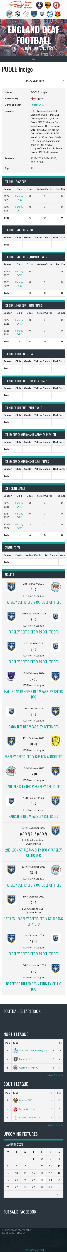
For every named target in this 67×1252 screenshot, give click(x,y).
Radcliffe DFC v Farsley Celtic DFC (34, 727)
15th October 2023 (33, 738)
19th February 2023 (33, 768)
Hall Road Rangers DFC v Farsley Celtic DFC (33, 694)
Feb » (59, 1194)
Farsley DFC (37, 104)
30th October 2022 (33, 896)
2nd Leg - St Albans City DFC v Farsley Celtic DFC (33, 852)
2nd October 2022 (33, 935)
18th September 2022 (33, 965)
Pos (7, 1042)
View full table (55, 1075)
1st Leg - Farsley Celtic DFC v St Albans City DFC (33, 921)
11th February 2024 (33, 673)
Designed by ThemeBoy (13, 1233)
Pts (60, 1042)
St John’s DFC (24, 1108)
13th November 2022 (33, 866)
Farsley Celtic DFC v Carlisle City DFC (33, 602)
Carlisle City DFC (25, 1067)
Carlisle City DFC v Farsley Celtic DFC (33, 786)
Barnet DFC (22, 1100)
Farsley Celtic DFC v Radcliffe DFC (34, 632)
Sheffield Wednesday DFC (31, 1050)
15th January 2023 (33, 797)
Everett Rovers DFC (27, 1117)
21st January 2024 (33, 708)
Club (15, 1042)
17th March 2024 (33, 643)
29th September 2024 (33, 613)
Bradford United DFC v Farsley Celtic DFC (33, 986)
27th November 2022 (33, 827)
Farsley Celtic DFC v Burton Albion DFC (34, 756)
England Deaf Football (33, 34)
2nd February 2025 (33, 583)
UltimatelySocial (33, 1249)
